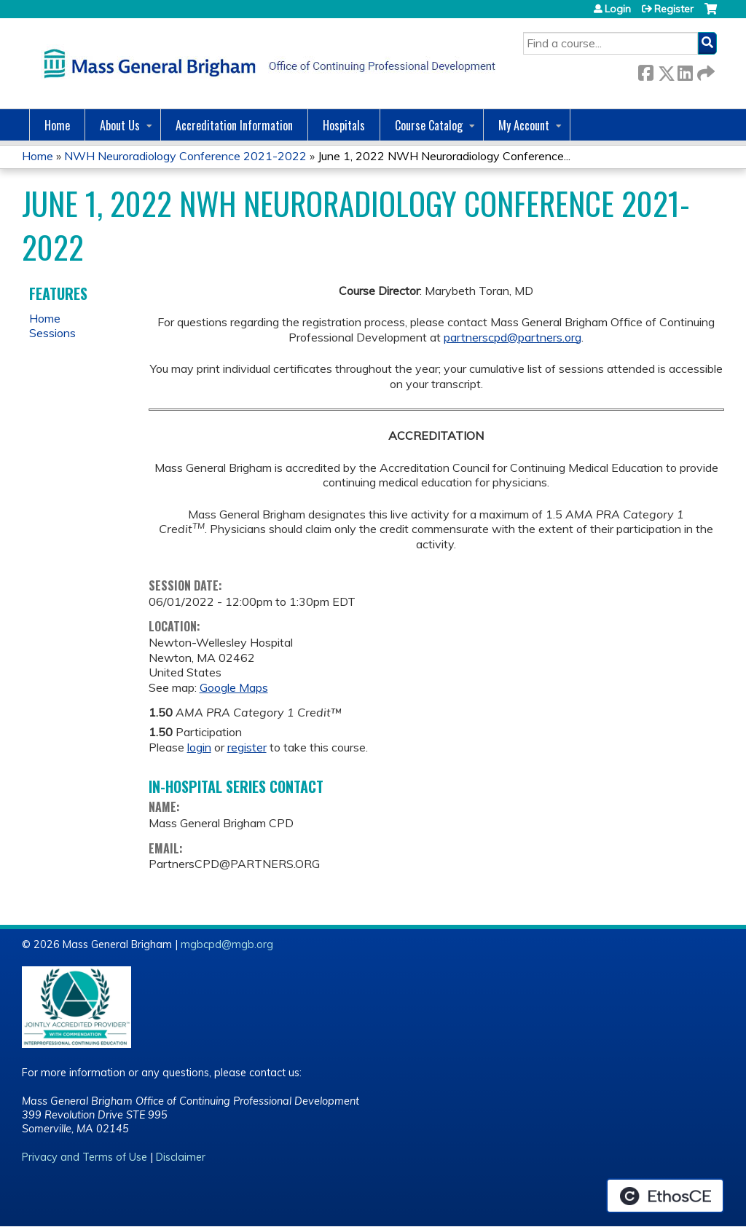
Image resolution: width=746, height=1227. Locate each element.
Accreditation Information (234, 125)
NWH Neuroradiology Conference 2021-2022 (185, 156)
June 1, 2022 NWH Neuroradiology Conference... (444, 156)
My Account (523, 125)
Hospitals (344, 125)
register (247, 747)
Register (674, 9)
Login (618, 9)
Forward (704, 70)
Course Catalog (429, 125)
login (199, 747)
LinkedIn (685, 70)
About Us (120, 125)
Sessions (52, 333)
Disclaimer (180, 1157)
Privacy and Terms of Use (84, 1157)
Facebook (645, 70)
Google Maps (234, 687)
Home (57, 125)
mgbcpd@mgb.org (227, 944)
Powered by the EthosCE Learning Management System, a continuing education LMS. (665, 1195)
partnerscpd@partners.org (512, 337)
